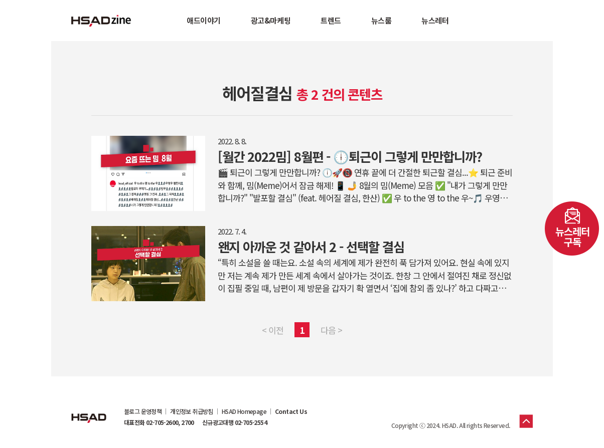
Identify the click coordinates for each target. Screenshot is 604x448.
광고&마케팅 (270, 20)
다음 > (331, 330)
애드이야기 (204, 20)
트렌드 (331, 20)
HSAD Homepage (244, 411)
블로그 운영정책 (143, 411)
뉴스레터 (434, 20)
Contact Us (291, 411)
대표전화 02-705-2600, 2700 (159, 422)
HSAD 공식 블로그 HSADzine (101, 21)
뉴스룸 (381, 20)
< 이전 (272, 330)
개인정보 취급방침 (191, 411)
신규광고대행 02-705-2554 (234, 422)
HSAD (88, 410)
